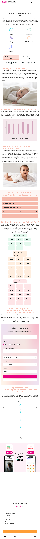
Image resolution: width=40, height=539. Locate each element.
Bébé (6, 521)
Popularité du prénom (28, 57)
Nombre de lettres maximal (8, 354)
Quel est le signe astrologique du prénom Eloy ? (12, 207)
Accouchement (8, 519)
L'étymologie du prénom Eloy (9, 203)
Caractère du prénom (11, 62)
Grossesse (7, 517)
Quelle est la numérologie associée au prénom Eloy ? (14, 215)
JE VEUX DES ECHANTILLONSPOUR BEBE (20, 531)
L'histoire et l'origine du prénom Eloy (10, 199)
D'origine (5, 368)
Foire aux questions (9, 523)
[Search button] (38, 2)
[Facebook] (17, 506)
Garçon (13, 344)
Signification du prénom (11, 57)
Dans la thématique (7, 361)
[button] (5, 536)
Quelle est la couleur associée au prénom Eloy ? (12, 211)
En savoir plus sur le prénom (29, 62)
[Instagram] (20, 506)
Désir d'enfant (8, 515)
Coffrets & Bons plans (10, 513)
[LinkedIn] (23, 506)
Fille (6, 344)
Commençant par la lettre (8, 348)
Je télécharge (9, 452)
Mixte (20, 344)
